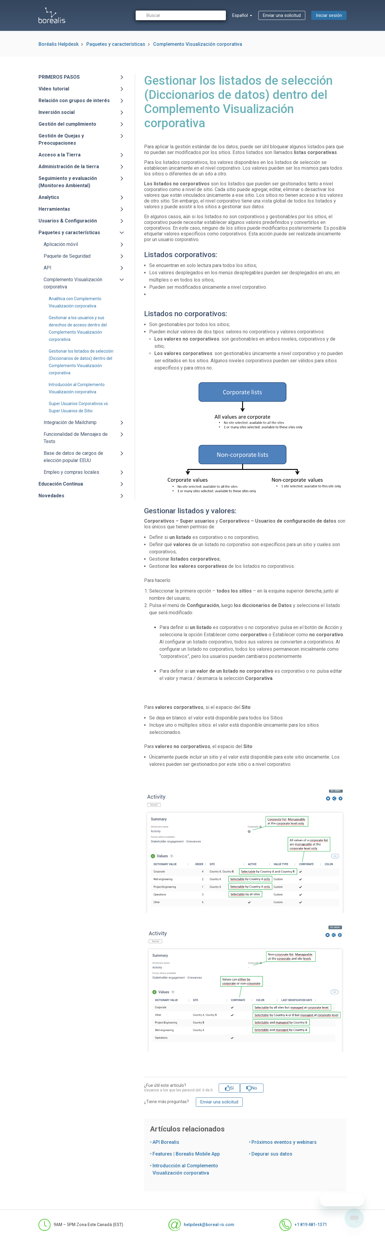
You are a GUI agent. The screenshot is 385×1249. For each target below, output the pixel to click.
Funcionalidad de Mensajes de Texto (76, 437)
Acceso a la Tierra (59, 155)
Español (240, 15)
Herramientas (54, 209)
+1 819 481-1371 (303, 1225)
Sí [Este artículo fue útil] (232, 1088)
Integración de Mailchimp (70, 422)
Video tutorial (53, 89)
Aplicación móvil (61, 244)
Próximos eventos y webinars (284, 1142)
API (47, 268)
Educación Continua (60, 484)
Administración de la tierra (68, 166)
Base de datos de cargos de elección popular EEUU (73, 456)
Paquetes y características (115, 44)
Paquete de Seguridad (67, 256)
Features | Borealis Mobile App (186, 1154)
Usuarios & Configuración (67, 221)
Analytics (48, 197)
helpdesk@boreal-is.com (201, 1225)
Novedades (51, 496)
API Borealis (165, 1142)
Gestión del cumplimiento (67, 124)
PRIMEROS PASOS (59, 77)
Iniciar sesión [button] (329, 15)
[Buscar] (181, 15)
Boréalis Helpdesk (58, 44)
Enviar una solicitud (282, 15)
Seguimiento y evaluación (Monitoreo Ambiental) (67, 181)
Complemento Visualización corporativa (197, 44)
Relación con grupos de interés (74, 100)
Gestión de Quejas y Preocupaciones (61, 139)
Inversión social (56, 112)
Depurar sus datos (271, 1154)
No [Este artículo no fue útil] (254, 1088)
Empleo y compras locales (71, 472)
